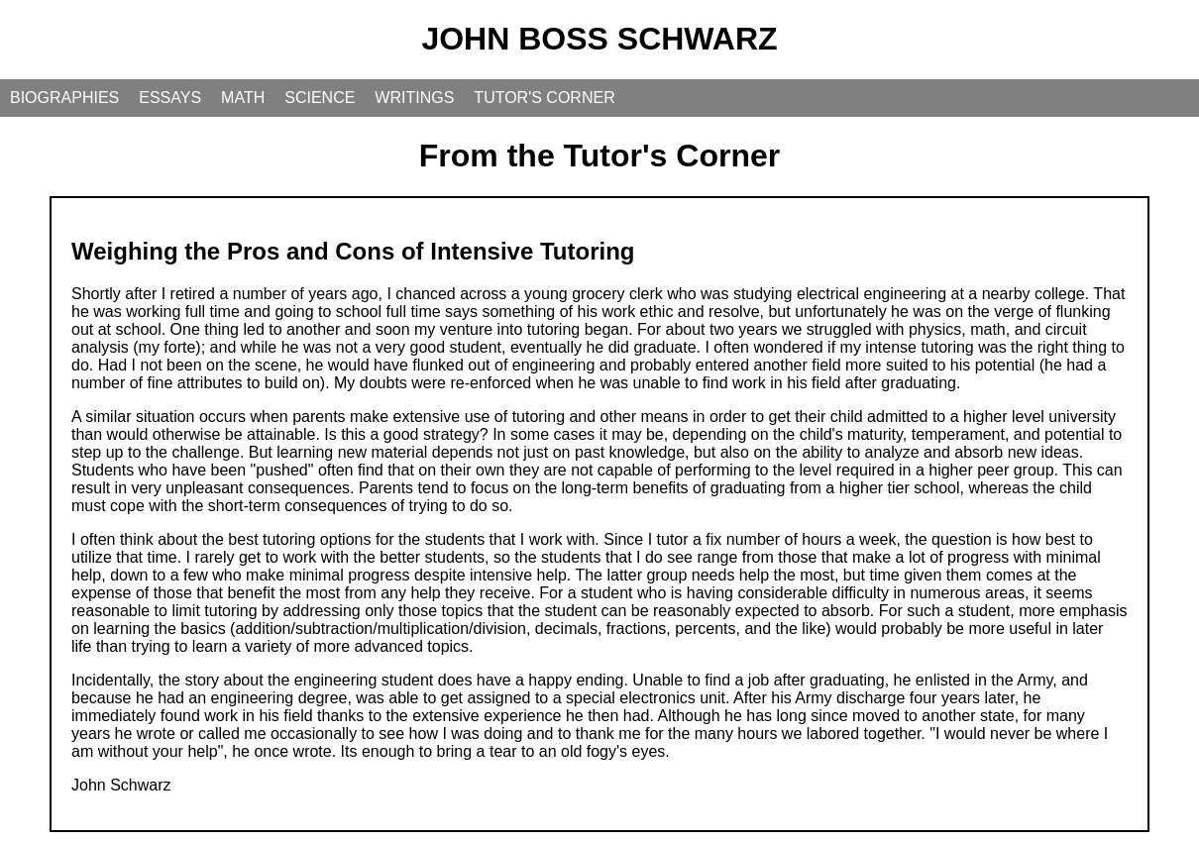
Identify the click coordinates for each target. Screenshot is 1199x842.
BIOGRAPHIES (64, 97)
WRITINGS (414, 97)
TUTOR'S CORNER (544, 97)
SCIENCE (319, 97)
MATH (243, 97)
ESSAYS (170, 97)
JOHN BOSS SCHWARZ (599, 38)
